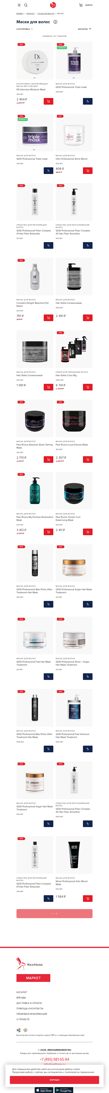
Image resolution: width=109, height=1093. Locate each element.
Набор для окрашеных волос (72, 372)
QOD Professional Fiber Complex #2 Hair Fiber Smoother (73, 232)
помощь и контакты (29, 1008)
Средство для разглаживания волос (72, 226)
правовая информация (31, 1014)
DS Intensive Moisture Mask (30, 89)
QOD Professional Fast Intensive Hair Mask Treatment (72, 736)
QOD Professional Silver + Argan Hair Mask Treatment (72, 663)
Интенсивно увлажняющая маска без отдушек (32, 85)
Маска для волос (65, 84)
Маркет (33, 978)
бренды (21, 997)
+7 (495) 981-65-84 (54, 1059)
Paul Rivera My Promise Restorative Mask (34, 519)
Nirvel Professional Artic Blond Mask (71, 883)
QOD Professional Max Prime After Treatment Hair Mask (34, 591)
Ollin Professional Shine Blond (71, 158)
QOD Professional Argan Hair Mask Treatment (74, 591)
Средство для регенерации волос (31, 226)
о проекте (22, 1019)
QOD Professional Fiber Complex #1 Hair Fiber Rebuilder (33, 232)
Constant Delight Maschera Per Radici (32, 305)
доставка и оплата (29, 1003)
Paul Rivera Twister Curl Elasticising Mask (68, 519)
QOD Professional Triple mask (71, 87)
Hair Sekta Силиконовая (69, 303)
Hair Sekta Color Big (66, 375)
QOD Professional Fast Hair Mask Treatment (33, 663)
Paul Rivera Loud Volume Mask (72, 444)
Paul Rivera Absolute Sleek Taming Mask (34, 446)
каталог (21, 992)
